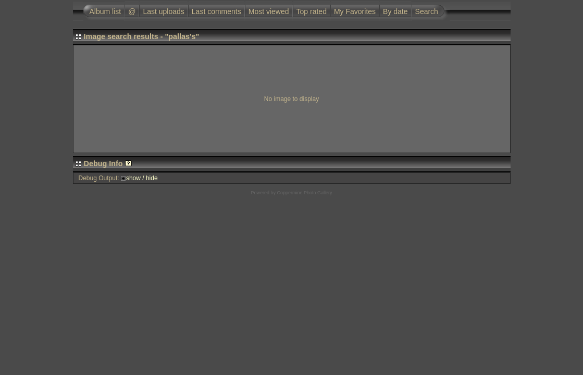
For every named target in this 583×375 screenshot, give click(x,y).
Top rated (311, 11)
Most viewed (269, 11)
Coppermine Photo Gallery (304, 192)
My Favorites (355, 11)
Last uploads (163, 11)
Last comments (216, 11)
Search (426, 11)
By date (395, 11)
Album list (105, 11)
